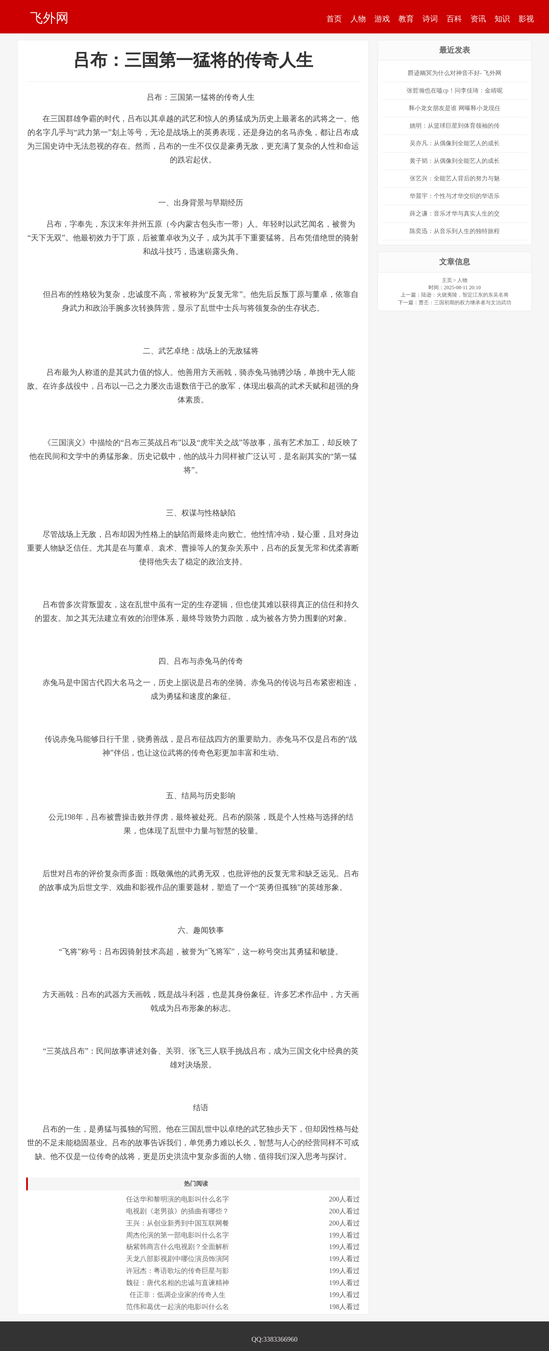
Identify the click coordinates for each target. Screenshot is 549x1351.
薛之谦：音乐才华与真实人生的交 (455, 213)
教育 (406, 19)
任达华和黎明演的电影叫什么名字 (177, 1199)
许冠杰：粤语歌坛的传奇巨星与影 (177, 1270)
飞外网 (49, 17)
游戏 (382, 19)
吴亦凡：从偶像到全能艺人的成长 (455, 143)
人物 (358, 19)
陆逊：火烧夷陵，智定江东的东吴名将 (465, 295)
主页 (447, 280)
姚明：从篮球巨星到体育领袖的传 (455, 126)
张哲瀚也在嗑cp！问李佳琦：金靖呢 (454, 90)
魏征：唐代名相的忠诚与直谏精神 (177, 1282)
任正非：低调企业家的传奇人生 (178, 1294)
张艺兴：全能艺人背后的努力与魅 (455, 178)
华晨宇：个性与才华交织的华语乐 (455, 196)
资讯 (478, 19)
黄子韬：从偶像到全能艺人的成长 (455, 161)
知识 (502, 19)
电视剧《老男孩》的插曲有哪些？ (177, 1211)
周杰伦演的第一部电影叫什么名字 (177, 1235)
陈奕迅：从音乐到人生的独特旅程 (455, 231)
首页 (334, 19)
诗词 (430, 19)
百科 (454, 19)
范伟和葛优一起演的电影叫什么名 (177, 1306)
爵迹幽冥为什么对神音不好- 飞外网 (454, 73)
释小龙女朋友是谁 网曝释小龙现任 (455, 108)
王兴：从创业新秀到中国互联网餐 (177, 1223)
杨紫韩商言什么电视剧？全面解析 (177, 1246)
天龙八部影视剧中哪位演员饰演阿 (177, 1258)
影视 (526, 19)
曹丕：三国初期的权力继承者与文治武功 (465, 303)
